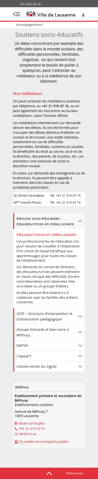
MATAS (22, 345)
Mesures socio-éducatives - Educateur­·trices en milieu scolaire (45, 221)
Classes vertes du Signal (37, 366)
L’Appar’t (24, 355)
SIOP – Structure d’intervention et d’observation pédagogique (44, 316)
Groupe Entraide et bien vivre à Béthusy (43, 332)
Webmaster (74, 473)
